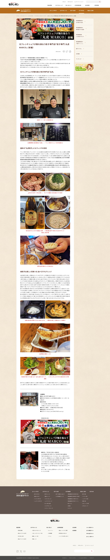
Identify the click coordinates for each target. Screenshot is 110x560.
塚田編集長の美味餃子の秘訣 (80, 28)
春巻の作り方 (36, 496)
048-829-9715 (49, 409)
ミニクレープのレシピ (49, 508)
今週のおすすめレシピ (36, 530)
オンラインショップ (79, 1)
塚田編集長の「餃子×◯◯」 (79, 42)
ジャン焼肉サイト (90, 527)
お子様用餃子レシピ (60, 496)
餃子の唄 (92, 491)
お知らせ (64, 1)
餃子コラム (79, 48)
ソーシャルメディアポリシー (83, 557)
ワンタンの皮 (84, 496)
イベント (49, 536)
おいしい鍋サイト (90, 536)
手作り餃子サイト (90, 533)
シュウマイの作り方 (38, 501)
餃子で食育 (72, 10)
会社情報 (87, 5)
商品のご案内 (91, 10)
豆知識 (78, 53)
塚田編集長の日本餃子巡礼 (79, 21)
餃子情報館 (81, 10)
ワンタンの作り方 (37, 498)
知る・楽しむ (68, 5)
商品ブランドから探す (22, 539)
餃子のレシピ (47, 494)
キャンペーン (50, 530)
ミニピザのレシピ (48, 505)
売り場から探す (21, 536)
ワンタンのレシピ (48, 498)
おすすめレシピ (59, 5)
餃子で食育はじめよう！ (60, 494)
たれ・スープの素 (85, 503)
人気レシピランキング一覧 (37, 533)
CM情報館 (50, 533)
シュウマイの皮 (85, 498)
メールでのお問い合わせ (63, 536)
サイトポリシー (64, 557)
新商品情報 (20, 530)
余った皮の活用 (48, 503)
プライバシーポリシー (72, 557)
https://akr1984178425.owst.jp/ (55, 411)
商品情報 (49, 5)
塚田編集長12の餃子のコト (80, 35)
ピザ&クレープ (85, 505)
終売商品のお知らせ (63, 533)
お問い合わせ (70, 1)
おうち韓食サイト (90, 530)
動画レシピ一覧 (35, 536)
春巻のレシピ (47, 496)
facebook (70, 51)
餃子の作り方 (36, 494)
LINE (64, 51)
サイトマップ (92, 557)
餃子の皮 (84, 494)
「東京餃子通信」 (59, 454)
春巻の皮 (84, 501)
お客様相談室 (78, 5)
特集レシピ (34, 539)
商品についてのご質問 (63, 530)
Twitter (67, 51)
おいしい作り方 (53, 10)
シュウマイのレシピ (48, 501)
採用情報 (96, 5)
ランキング (78, 59)
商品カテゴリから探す (22, 533)
